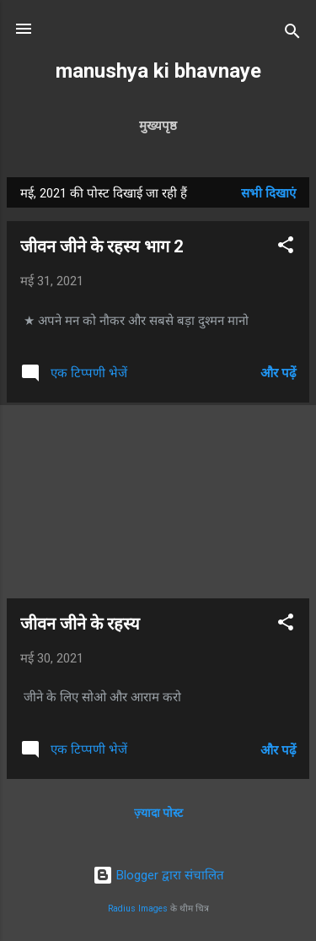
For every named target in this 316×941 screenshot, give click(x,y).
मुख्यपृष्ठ (158, 125)
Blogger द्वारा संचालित (158, 875)
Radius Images (138, 908)
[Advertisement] (158, 500)
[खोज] (292, 34)
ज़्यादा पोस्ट (158, 812)
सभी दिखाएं (268, 193)
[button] (286, 248)
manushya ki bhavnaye (158, 71)
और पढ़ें (278, 373)
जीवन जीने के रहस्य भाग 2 (101, 246)
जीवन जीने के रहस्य (80, 624)
